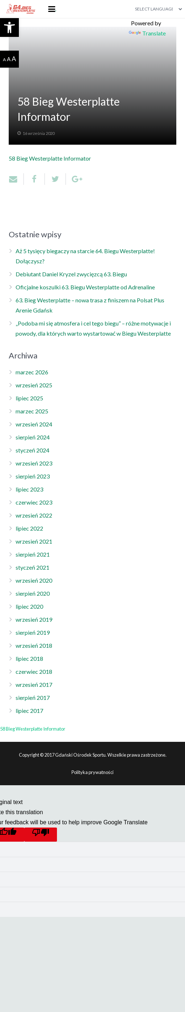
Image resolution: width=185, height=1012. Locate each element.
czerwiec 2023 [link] (34, 502)
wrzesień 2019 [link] (34, 619)
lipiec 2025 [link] (29, 398)
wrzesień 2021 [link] (34, 541)
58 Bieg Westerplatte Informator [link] (50, 158)
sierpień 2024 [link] (33, 437)
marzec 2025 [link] (32, 411)
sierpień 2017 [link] (33, 697)
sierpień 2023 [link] (33, 476)
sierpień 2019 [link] (33, 632)
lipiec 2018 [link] (29, 658)
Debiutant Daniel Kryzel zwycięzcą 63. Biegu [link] (71, 274)
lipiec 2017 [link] (29, 710)
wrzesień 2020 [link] (34, 580)
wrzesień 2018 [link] (34, 645)
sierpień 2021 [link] (33, 554)
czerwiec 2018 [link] (34, 671)
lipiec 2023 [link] (29, 489)
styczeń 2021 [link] (32, 567)
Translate (147, 33)
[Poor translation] (40, 835)
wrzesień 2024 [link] (34, 424)
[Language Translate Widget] (156, 9)
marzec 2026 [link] (32, 372)
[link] (9, 27)
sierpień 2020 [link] (33, 593)
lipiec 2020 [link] (29, 606)
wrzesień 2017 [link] (34, 684)
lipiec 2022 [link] (29, 528)
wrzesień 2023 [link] (34, 463)
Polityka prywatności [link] (92, 772)
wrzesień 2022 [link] (34, 515)
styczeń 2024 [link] (32, 450)
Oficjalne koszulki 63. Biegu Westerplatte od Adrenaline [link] (85, 287)
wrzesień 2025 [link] (34, 385)
